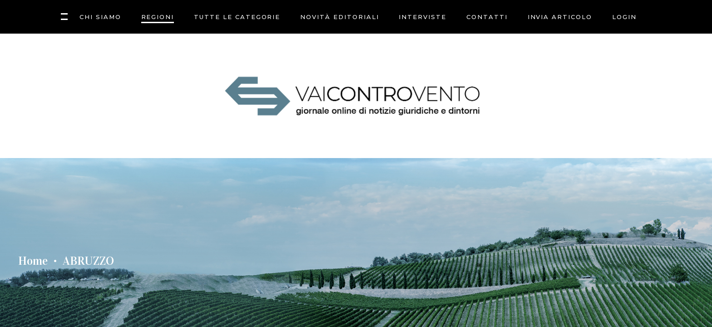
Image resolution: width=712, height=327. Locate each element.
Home (33, 261)
